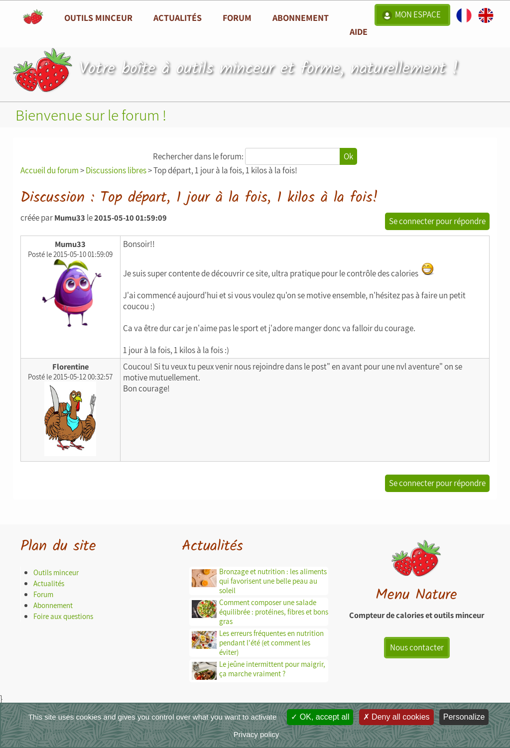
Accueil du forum (49, 170)
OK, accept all (320, 717)
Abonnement (300, 17)
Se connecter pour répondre (437, 221)
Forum (237, 17)
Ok (348, 156)
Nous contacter (417, 647)
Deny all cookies (396, 717)
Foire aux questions (63, 616)
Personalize (464, 717)
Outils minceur (56, 572)
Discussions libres (116, 170)
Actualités (48, 583)
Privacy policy (256, 734)
